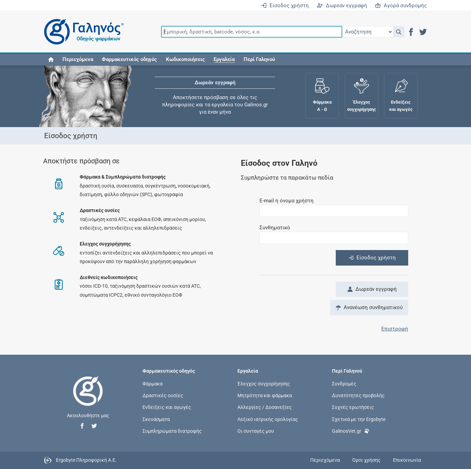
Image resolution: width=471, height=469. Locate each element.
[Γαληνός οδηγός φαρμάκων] (82, 31)
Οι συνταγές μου (255, 430)
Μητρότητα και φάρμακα (264, 395)
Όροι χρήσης (366, 460)
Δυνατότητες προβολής (358, 395)
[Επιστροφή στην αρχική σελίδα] (88, 398)
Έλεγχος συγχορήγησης (263, 383)
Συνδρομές (344, 383)
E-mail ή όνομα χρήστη (286, 201)
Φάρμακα (153, 383)
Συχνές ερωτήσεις (353, 407)
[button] (398, 31)
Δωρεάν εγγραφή (342, 5)
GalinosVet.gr (351, 430)
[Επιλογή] (367, 31)
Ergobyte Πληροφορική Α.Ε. (86, 459)
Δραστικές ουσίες (163, 395)
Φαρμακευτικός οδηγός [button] (129, 59)
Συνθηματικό (274, 227)
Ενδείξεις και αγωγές (167, 407)
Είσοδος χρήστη (285, 5)
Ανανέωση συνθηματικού (369, 307)
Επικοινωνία (407, 460)
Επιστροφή (394, 329)
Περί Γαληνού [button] (259, 59)
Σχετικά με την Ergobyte (358, 419)
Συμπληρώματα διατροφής (172, 430)
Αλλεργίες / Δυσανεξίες (264, 407)
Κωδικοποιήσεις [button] (185, 59)
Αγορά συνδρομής (401, 5)
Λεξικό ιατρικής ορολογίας (267, 419)
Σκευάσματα (156, 419)
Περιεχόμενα (77, 59)
